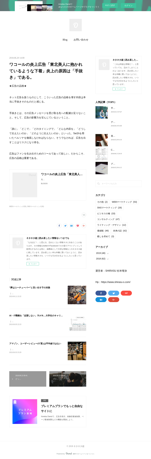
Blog (65, 39)
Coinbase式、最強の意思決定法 (126, 150)
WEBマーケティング (124, 202)
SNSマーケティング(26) (35, 206)
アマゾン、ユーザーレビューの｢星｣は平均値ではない (35, 343)
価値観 (103, 230)
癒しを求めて (105, 236)
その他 (102, 202)
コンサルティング (108, 219)
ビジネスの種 (106, 213)
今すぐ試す (110, 5)
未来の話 (120, 230)
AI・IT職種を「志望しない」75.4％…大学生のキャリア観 (37, 315)
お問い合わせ (81, 39)
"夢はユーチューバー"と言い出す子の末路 (29, 287)
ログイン (128, 5)
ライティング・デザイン (111, 225)
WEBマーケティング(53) (17, 206)
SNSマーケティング (109, 207)
